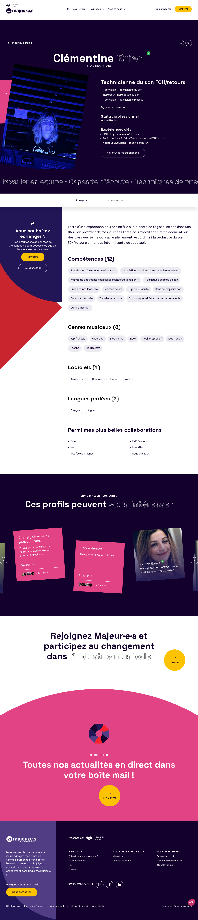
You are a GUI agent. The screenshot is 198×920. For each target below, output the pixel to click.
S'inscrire (183, 9)
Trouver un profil (165, 856)
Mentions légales (58, 906)
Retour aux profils (19, 43)
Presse (72, 869)
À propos (81, 200)
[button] (3, 560)
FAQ (70, 865)
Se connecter (163, 9)
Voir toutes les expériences (123, 153)
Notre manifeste (77, 861)
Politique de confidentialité (83, 906)
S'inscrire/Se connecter (170, 861)
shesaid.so (118, 856)
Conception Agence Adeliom (177, 906)
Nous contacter (21, 892)
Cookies (102, 906)
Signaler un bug (165, 865)
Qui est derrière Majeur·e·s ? (83, 856)
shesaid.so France (122, 861)
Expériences (115, 200)
